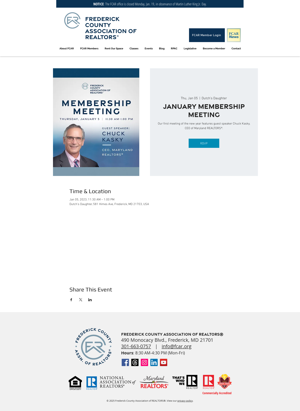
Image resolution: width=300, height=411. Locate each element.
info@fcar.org (177, 346)
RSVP (203, 143)
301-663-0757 (136, 346)
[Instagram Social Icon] (144, 362)
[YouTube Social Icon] (163, 362)
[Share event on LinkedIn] (90, 299)
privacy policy (185, 400)
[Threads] (135, 362)
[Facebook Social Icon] (125, 362)
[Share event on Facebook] (71, 299)
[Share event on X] (80, 299)
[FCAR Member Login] (207, 35)
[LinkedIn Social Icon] (154, 362)
